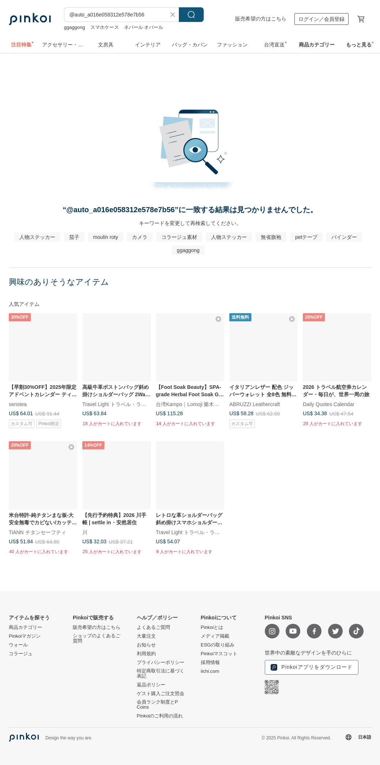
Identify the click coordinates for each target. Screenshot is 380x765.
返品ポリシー (151, 684)
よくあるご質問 (153, 627)
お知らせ (146, 645)
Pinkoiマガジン (25, 636)
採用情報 (210, 662)
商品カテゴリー (25, 627)
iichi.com (210, 671)
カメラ (139, 237)
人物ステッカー (37, 237)
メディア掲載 (215, 636)
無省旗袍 (271, 237)
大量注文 (146, 636)
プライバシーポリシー (160, 662)
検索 (191, 14)
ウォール (18, 645)
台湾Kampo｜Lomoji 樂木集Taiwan (195, 404)
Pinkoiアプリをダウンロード (312, 667)
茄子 (74, 237)
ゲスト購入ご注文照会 (160, 693)
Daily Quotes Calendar (328, 404)
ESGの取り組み (217, 645)
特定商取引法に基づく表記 (160, 673)
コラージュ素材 (179, 237)
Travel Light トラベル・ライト (116, 404)
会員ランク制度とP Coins (157, 705)
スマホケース (104, 27)
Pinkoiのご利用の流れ (160, 716)
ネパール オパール (143, 27)
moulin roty (105, 237)
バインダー (344, 237)
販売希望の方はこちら (260, 19)
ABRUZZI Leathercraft (254, 404)
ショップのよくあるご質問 (96, 638)
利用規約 (146, 653)
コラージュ (21, 653)
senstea (18, 404)
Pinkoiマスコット (219, 653)
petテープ (306, 237)
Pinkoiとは (212, 627)
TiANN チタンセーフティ (37, 532)
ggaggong (74, 27)
